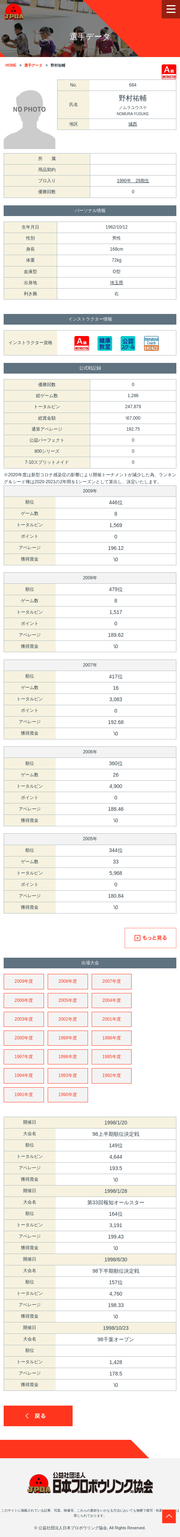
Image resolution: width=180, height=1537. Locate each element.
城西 (132, 124)
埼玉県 (116, 282)
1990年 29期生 (133, 180)
